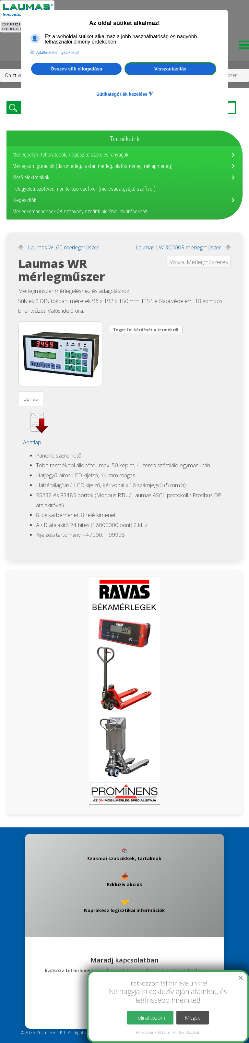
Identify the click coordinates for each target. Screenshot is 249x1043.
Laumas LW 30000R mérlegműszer (178, 247)
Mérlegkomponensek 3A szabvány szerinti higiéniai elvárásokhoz (80, 211)
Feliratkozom (150, 1017)
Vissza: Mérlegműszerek (199, 262)
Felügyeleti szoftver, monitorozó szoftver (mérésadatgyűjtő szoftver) (84, 189)
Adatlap (32, 442)
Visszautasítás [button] (170, 68)
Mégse (193, 1017)
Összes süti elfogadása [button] (76, 68)
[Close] (240, 978)
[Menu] (242, 46)
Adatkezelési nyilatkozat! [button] (57, 52)
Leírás (30, 398)
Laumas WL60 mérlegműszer (63, 247)
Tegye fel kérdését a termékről (145, 330)
